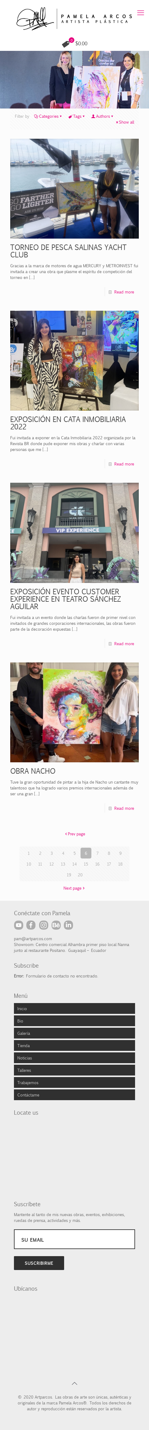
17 (109, 864)
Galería (23, 1033)
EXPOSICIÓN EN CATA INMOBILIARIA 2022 (67, 422)
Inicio (22, 1008)
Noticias (24, 1057)
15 (86, 864)
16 (97, 864)
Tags (76, 116)
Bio (20, 1020)
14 (74, 864)
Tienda (23, 1045)
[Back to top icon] (74, 1383)
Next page (74, 888)
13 (63, 864)
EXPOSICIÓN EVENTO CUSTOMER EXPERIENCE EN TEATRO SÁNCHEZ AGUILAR (64, 598)
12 (51, 864)
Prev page (74, 833)
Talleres (24, 1070)
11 (40, 864)
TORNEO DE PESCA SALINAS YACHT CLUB (67, 250)
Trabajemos (27, 1082)
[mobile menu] (140, 12)
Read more (124, 291)
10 (28, 864)
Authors (102, 116)
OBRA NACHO (32, 771)
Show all (124, 122)
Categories (48, 116)
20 (80, 874)
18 (120, 864)
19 (69, 874)
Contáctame (28, 1094)
